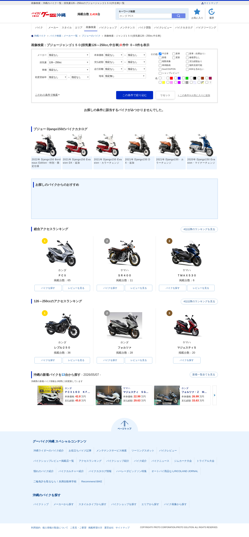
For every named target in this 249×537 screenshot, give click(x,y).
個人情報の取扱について (55, 528)
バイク (39, 27)
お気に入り (197, 18)
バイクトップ (41, 504)
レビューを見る (76, 288)
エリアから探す (150, 504)
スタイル (67, 27)
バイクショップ (108, 27)
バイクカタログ (184, 27)
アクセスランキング (90, 461)
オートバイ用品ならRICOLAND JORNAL (175, 471)
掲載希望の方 (95, 528)
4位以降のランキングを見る (200, 229)
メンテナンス (127, 27)
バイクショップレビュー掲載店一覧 (53, 461)
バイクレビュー (163, 27)
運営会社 (109, 528)
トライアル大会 (205, 461)
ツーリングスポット (143, 450)
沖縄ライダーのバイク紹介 (48, 450)
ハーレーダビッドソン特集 (131, 471)
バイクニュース (160, 461)
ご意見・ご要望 (78, 528)
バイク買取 (144, 27)
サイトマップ (209, 3)
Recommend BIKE (91, 481)
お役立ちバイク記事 (80, 450)
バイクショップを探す (124, 504)
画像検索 (91, 27)
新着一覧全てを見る (204, 375)
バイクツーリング (206, 27)
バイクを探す (48, 288)
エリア (78, 27)
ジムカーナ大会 (183, 461)
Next (214, 396)
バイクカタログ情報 (100, 471)
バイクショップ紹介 (117, 461)
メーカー (53, 27)
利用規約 (35, 528)
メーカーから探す (63, 504)
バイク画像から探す (175, 504)
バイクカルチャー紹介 (71, 471)
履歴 (211, 18)
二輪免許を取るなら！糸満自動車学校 (54, 481)
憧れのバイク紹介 (43, 471)
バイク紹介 (140, 461)
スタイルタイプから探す (92, 504)
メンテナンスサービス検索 (111, 450)
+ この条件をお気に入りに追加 (194, 95)
